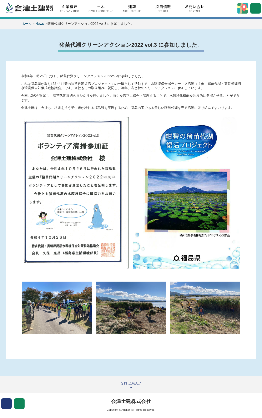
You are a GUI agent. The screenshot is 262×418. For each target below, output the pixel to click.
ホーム (27, 23)
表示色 (6, 403)
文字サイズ (19, 403)
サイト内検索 (255, 8)
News (39, 23)
